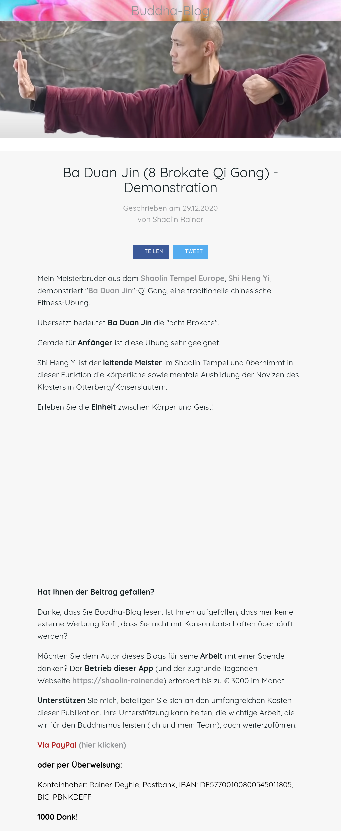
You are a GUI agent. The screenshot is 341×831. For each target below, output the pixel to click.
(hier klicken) (102, 745)
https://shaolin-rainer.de (117, 680)
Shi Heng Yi (248, 278)
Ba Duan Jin (110, 290)
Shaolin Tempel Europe (183, 278)
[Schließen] (11, 11)
